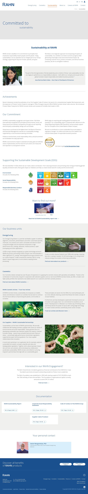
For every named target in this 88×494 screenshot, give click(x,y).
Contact (83, 5)
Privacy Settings (42, 489)
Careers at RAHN (73, 5)
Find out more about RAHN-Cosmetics (16, 282)
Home (76, 9)
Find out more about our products (57, 261)
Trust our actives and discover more (57, 311)
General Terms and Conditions (32, 489)
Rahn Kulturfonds (81, 483)
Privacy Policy (22, 489)
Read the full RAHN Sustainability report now (44, 218)
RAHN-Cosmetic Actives (79, 464)
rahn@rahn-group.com (19, 481)
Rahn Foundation (81, 481)
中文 (82, 1)
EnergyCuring (32, 5)
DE (79, 1)
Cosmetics (42, 5)
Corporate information (7, 489)
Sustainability (52, 5)
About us (62, 5)
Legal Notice (15, 489)
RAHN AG (74, 489)
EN (77, 1)
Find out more (44, 383)
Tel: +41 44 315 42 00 (19, 479)
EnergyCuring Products (66, 464)
